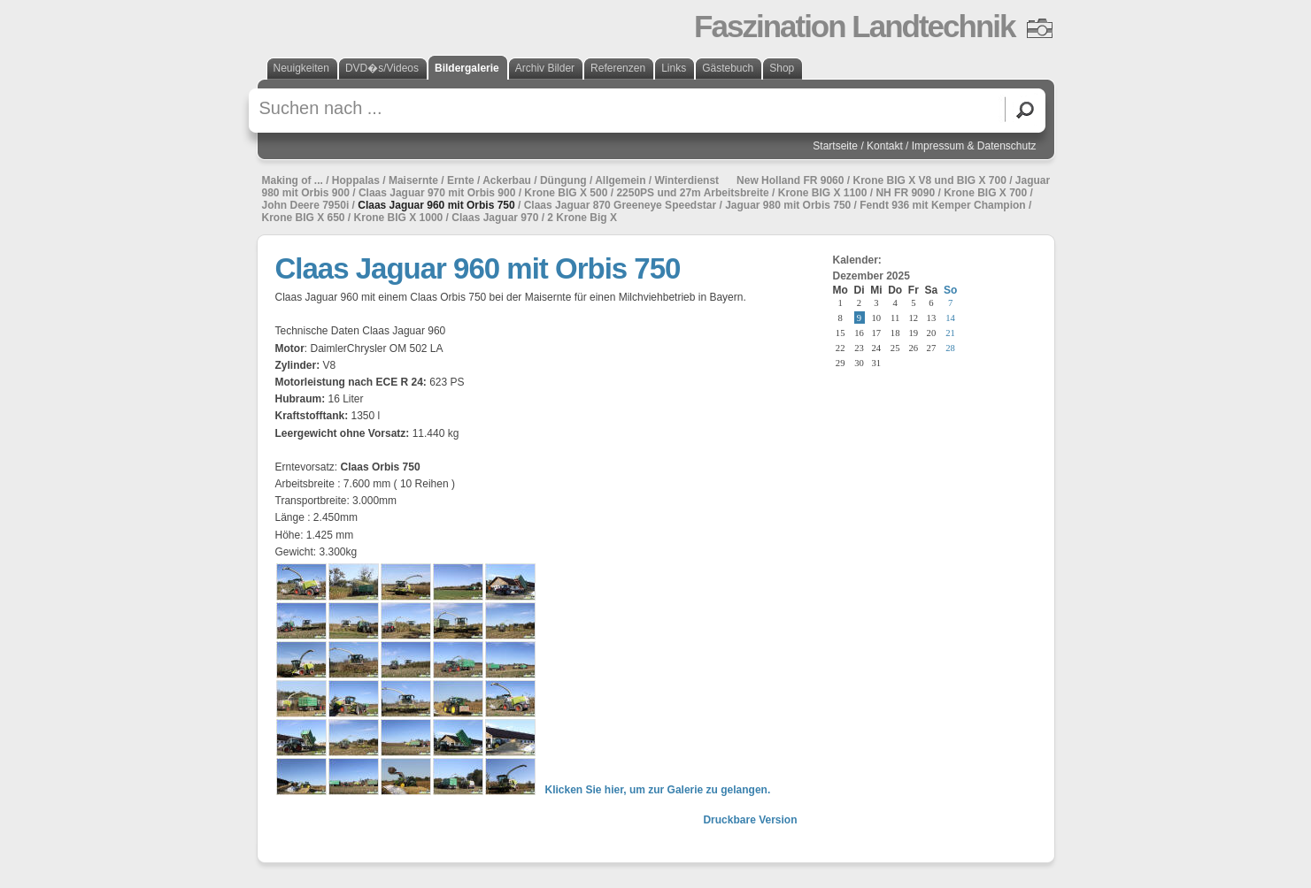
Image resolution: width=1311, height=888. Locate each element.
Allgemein (620, 180)
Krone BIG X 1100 (823, 193)
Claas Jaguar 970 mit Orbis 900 (437, 193)
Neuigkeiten (301, 68)
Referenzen (617, 68)
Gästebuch (727, 68)
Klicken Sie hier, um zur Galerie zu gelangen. (658, 790)
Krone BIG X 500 (565, 193)
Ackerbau (506, 180)
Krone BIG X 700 (985, 193)
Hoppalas (356, 180)
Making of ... (292, 180)
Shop (781, 68)
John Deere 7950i (306, 205)
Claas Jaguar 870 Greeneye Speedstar (620, 205)
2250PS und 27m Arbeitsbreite (692, 193)
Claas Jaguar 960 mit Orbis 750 (436, 205)
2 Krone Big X (582, 217)
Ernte (460, 180)
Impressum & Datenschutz (974, 146)
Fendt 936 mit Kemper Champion (942, 205)
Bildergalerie (467, 68)
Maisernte (413, 180)
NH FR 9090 (905, 193)
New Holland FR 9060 (790, 180)
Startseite (835, 146)
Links (673, 68)
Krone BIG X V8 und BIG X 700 (929, 180)
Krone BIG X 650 (303, 217)
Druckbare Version (750, 820)
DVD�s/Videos (382, 68)
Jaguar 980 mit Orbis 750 (788, 205)
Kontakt (885, 146)
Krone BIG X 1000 (398, 217)
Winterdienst (687, 180)
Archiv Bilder (545, 68)
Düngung (563, 180)
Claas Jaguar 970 (494, 217)
